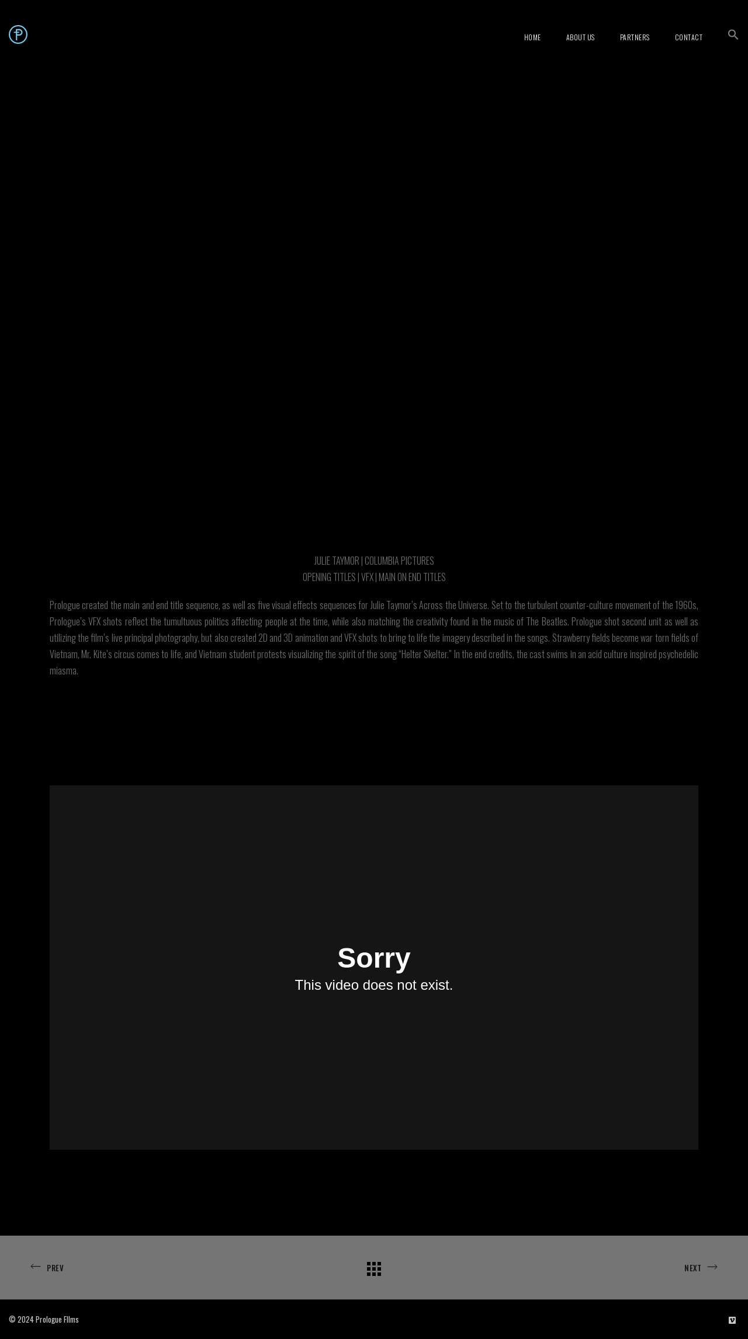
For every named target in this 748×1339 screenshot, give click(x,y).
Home (532, 37)
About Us (580, 37)
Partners (635, 37)
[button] (733, 34)
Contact (689, 37)
